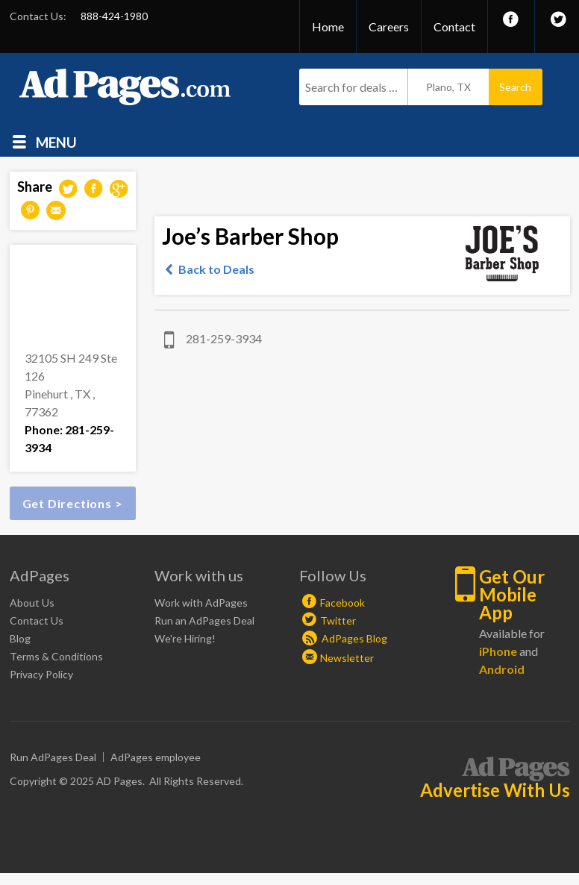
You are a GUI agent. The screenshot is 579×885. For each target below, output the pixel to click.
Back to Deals (216, 269)
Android (502, 669)
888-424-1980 (114, 16)
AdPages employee (155, 757)
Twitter (338, 620)
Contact (454, 26)
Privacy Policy (41, 674)
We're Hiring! (185, 638)
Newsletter (347, 657)
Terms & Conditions (56, 656)
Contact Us (36, 620)
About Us (32, 602)
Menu (56, 141)
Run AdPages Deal (53, 757)
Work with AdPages (201, 602)
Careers (389, 26)
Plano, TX (448, 87)
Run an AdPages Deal (204, 620)
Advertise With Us (495, 790)
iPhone (498, 651)
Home (328, 26)
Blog (20, 638)
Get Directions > (72, 503)
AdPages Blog (344, 638)
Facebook (342, 602)
